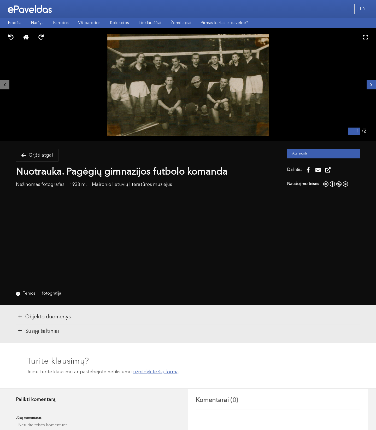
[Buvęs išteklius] (4, 84)
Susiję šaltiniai (38, 331)
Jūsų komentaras (29, 418)
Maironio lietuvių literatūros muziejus (132, 184)
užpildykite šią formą (156, 372)
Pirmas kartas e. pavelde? (224, 23)
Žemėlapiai (181, 23)
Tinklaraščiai (149, 23)
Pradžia (14, 23)
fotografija (51, 293)
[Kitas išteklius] (371, 84)
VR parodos (89, 23)
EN (363, 9)
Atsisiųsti (299, 153)
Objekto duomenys (44, 316)
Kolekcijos (119, 23)
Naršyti (37, 23)
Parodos (61, 23)
